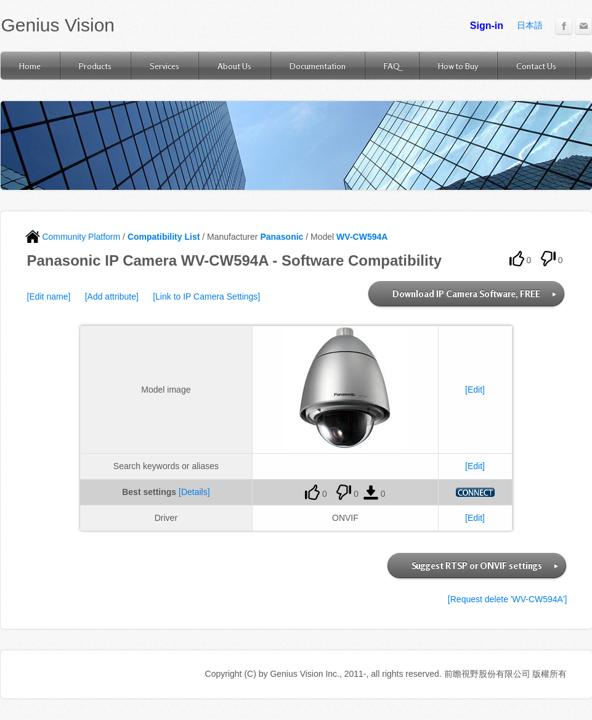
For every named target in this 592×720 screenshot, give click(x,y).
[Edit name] (49, 296)
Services (164, 65)
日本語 (530, 25)
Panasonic (281, 237)
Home (30, 65)
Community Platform (73, 237)
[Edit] (475, 390)
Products (95, 65)
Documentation (318, 65)
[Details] (194, 492)
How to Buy (458, 65)
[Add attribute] (112, 296)
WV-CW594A (361, 237)
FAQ (392, 65)
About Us (234, 65)
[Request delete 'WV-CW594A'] (507, 599)
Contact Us (536, 65)
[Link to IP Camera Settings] (206, 296)
